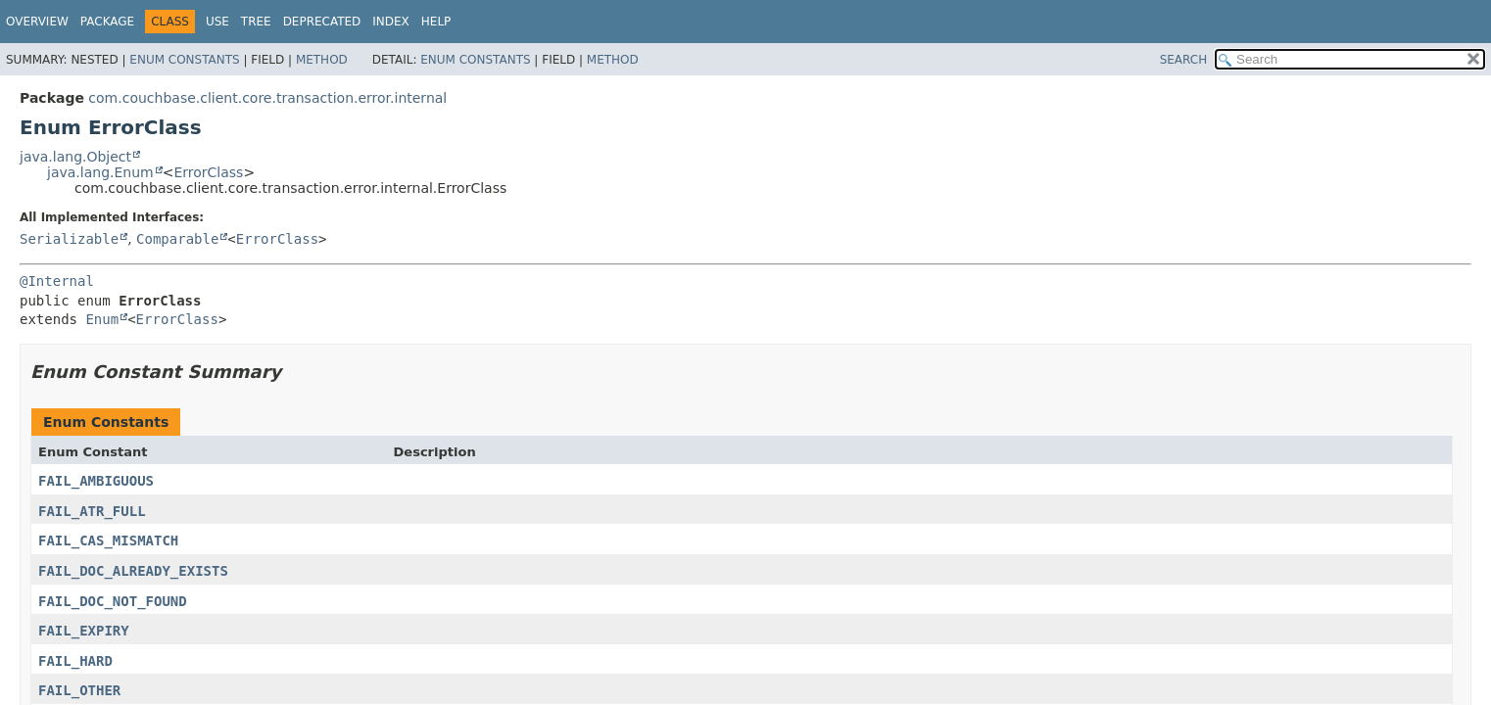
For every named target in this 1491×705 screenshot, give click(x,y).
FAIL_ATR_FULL (92, 511)
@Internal (57, 281)
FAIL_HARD (75, 661)
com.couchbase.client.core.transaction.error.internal (267, 98)
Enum (102, 319)
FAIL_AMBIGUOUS (96, 481)
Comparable (177, 239)
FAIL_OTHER (79, 690)
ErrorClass (208, 172)
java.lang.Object (75, 156)
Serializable (69, 239)
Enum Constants (184, 60)
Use (217, 21)
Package (107, 21)
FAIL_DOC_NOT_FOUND (112, 601)
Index (390, 21)
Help (436, 21)
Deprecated (322, 21)
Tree (256, 21)
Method (322, 60)
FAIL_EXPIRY (83, 630)
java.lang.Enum (100, 172)
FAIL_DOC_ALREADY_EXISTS (133, 571)
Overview (37, 21)
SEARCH (1184, 60)
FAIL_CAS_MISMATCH (108, 540)
